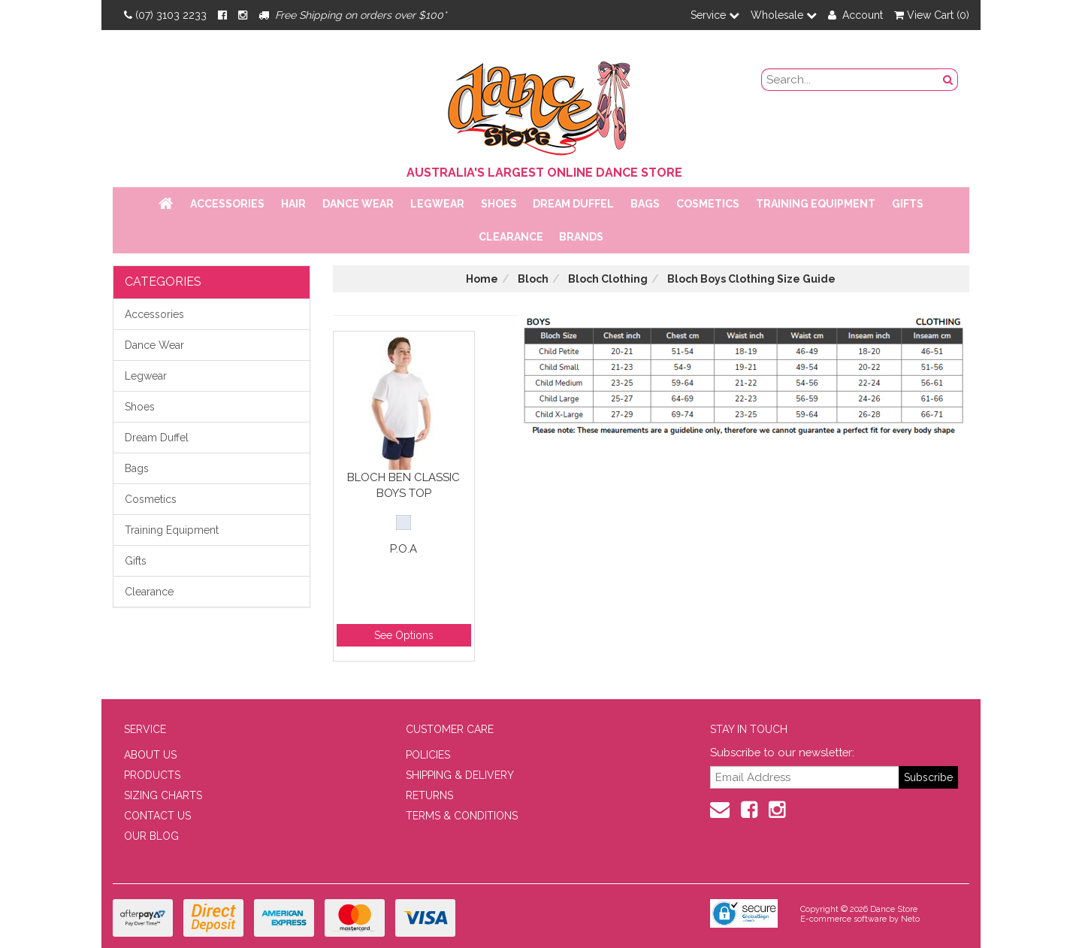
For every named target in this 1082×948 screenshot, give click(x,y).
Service (715, 15)
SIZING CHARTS (163, 795)
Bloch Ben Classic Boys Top (403, 485)
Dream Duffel (573, 204)
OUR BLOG (151, 836)
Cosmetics (707, 204)
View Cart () (931, 15)
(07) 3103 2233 (165, 15)
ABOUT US (150, 755)
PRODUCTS (152, 775)
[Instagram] (242, 15)
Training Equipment (815, 204)
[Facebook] (222, 15)
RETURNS (429, 795)
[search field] (850, 79)
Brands (581, 237)
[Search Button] (948, 79)
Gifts (907, 204)
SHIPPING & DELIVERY (460, 775)
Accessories (227, 204)
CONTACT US (157, 816)
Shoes (499, 204)
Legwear (437, 204)
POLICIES (428, 755)
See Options (404, 635)
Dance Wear (358, 204)
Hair (293, 204)
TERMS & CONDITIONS (462, 816)
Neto (910, 919)
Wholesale (784, 15)
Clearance (511, 237)
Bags (645, 204)
